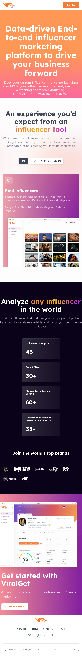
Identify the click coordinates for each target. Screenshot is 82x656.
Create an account (15, 606)
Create (57, 161)
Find (23, 161)
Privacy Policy (73, 650)
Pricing (34, 629)
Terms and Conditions (55, 650)
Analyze (45, 161)
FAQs (62, 629)
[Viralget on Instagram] (37, 635)
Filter (33, 161)
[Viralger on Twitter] (29, 635)
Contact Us (48, 629)
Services (21, 629)
